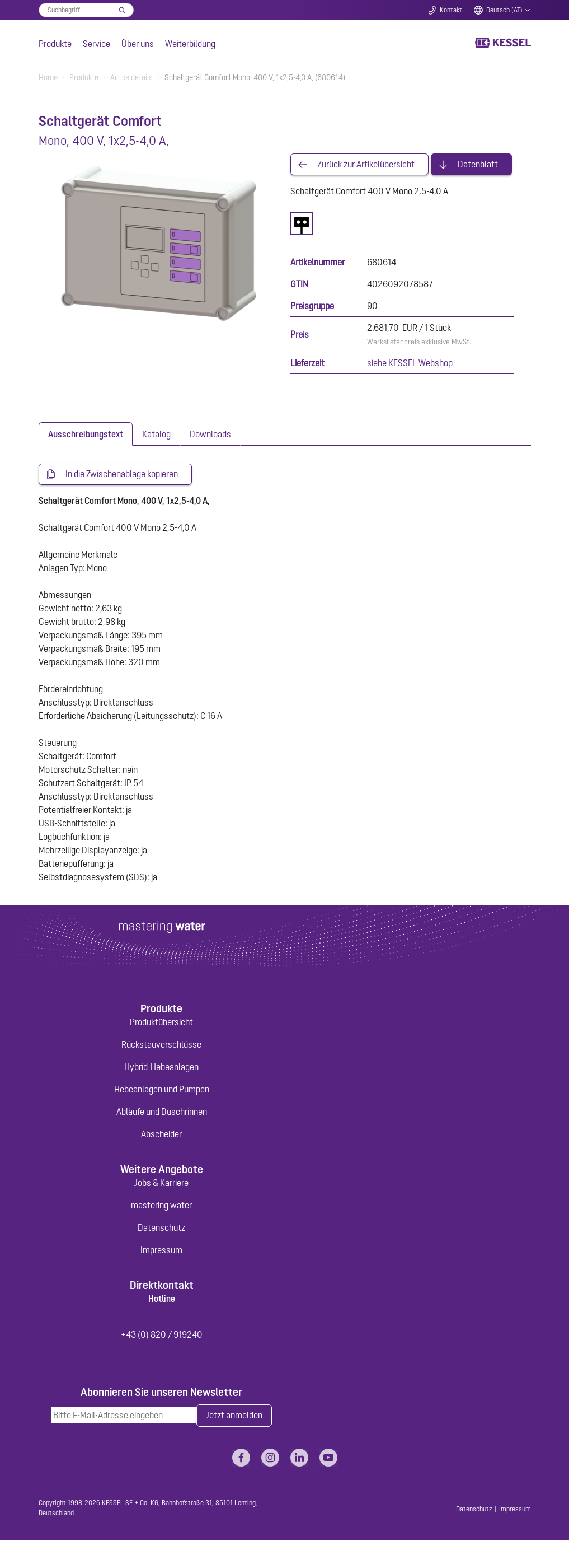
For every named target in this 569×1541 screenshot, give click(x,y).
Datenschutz (161, 1228)
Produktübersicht (161, 1022)
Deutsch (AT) (504, 10)
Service (96, 44)
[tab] (86, 434)
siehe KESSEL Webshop (410, 363)
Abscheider (161, 1134)
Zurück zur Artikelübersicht (366, 165)
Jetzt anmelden (234, 1416)
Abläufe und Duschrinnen (161, 1112)
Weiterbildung (190, 44)
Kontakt (451, 10)
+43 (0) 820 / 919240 (162, 1335)
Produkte (55, 44)
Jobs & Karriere (161, 1183)
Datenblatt (478, 165)
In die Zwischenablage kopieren (121, 475)
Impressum (161, 1250)
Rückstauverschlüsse (161, 1045)
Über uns (137, 44)
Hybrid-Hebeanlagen (161, 1067)
